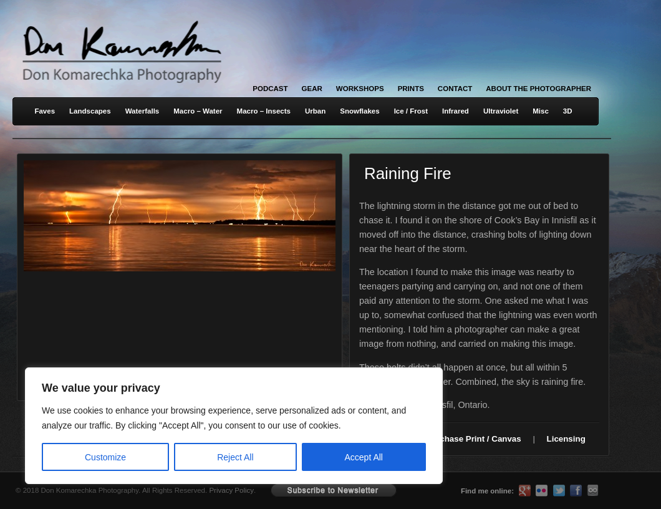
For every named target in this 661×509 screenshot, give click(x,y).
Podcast (270, 88)
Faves (44, 111)
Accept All (364, 457)
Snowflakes (359, 111)
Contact (455, 88)
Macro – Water (197, 111)
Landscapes (90, 111)
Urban (315, 111)
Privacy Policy (231, 490)
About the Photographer (538, 88)
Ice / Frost (411, 111)
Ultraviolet (500, 111)
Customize (105, 457)
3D (567, 111)
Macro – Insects (264, 111)
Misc (541, 111)
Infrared (455, 111)
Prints (411, 88)
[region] (162, 425)
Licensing (566, 439)
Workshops (360, 88)
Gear (312, 88)
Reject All (235, 457)
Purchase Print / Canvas (473, 439)
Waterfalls (142, 111)
